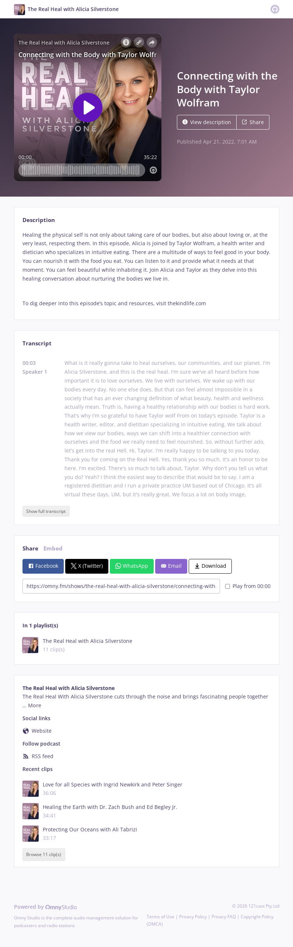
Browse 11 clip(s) (43, 854)
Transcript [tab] (37, 343)
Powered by (45, 906)
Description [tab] (38, 220)
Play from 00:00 (248, 585)
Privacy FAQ (224, 916)
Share (253, 122)
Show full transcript (46, 511)
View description (206, 122)
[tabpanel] (146, 269)
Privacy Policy (193, 916)
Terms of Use (160, 916)
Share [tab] (30, 548)
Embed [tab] (53, 548)
